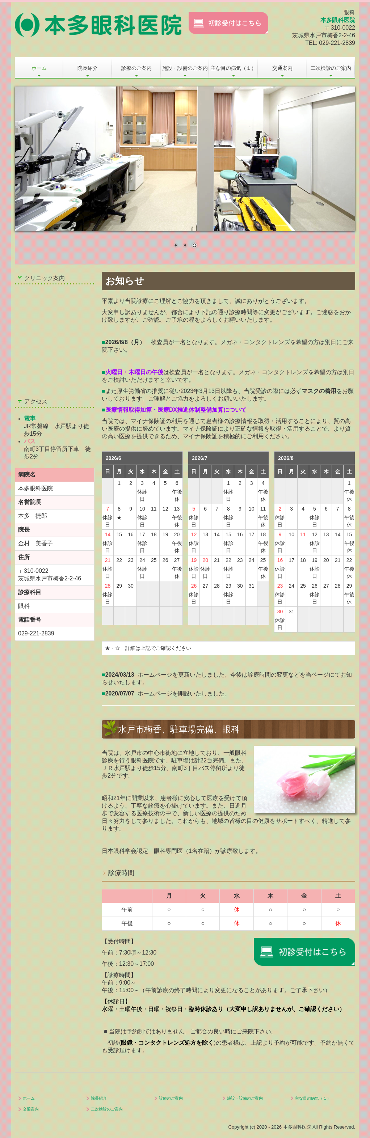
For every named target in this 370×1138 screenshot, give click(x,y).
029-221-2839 (337, 43)
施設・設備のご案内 (185, 68)
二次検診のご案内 (331, 68)
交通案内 (282, 68)
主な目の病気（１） (233, 68)
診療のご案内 (136, 68)
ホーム (39, 68)
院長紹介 (87, 68)
